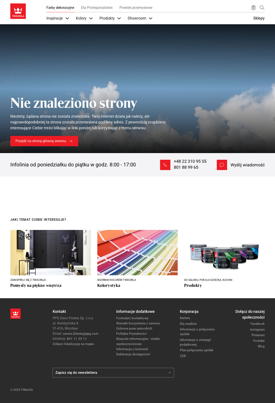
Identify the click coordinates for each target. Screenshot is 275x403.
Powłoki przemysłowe (135, 8)
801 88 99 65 (186, 167)
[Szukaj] (262, 8)
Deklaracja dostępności (133, 354)
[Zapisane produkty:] (253, 7)
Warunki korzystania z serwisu (138, 323)
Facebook (258, 324)
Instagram (257, 330)
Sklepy (259, 18)
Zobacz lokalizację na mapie (73, 344)
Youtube (259, 341)
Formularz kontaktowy (132, 318)
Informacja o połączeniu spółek (197, 331)
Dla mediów (188, 324)
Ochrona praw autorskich (134, 328)
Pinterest (258, 335)
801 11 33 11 (77, 339)
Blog (261, 346)
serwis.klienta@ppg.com (80, 334)
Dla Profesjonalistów (97, 8)
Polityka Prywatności (131, 334)
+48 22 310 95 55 (190, 161)
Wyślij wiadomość (248, 164)
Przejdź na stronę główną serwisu (40, 141)
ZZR (183, 356)
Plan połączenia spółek (196, 350)
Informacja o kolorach (132, 349)
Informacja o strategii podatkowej (195, 342)
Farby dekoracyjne (60, 8)
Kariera (185, 318)
